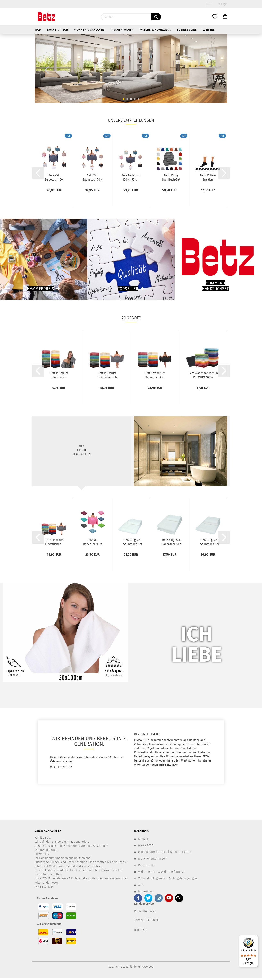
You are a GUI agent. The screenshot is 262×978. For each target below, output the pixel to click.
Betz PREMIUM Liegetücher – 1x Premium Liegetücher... (107, 374)
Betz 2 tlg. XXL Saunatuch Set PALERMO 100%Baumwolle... (132, 541)
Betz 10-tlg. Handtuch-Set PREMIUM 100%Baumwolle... (171, 177)
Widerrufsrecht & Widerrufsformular (161, 872)
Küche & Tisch (57, 29)
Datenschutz (146, 865)
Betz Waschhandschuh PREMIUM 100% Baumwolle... (203, 374)
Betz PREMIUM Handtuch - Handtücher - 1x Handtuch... (58, 374)
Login (222, 4)
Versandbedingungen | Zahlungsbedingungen (167, 878)
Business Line (187, 29)
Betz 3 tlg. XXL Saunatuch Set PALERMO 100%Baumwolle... (171, 541)
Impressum (145, 891)
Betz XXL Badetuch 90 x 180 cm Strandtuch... (92, 541)
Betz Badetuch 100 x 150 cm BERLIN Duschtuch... (130, 177)
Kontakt (143, 839)
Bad (38, 29)
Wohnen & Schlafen (89, 29)
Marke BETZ (145, 845)
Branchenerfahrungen (152, 858)
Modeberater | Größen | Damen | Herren (164, 852)
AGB (140, 885)
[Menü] (255, 937)
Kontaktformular (144, 911)
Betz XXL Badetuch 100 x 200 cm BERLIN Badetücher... (54, 177)
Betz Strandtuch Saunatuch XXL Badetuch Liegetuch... (155, 374)
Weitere (209, 29)
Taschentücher (121, 29)
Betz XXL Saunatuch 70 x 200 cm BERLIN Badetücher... (92, 177)
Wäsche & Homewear (155, 29)
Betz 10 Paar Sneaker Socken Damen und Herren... (208, 177)
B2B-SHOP (140, 930)
